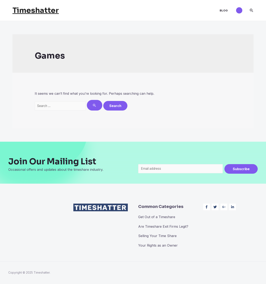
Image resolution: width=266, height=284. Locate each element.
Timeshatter (35, 10)
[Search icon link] (252, 10)
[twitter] (215, 207)
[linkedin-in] (233, 207)
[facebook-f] (207, 207)
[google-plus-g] (224, 207)
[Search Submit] (97, 105)
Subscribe (241, 169)
